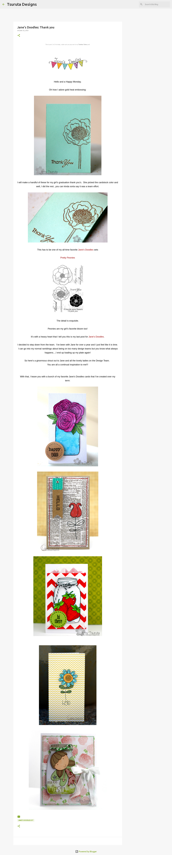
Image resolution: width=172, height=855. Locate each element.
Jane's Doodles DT (25, 820)
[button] (18, 35)
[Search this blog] (157, 4)
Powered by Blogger (86, 851)
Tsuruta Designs (22, 4)
